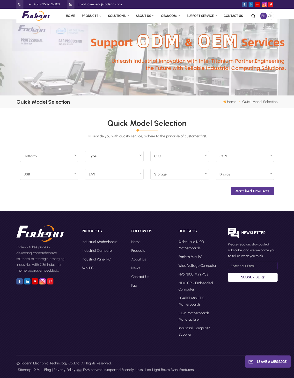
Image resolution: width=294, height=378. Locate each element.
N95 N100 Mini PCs (193, 274)
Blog (47, 370)
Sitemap (24, 370)
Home (70, 16)
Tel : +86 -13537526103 (38, 4)
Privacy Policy (64, 370)
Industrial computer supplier (194, 331)
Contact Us (233, 16)
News (135, 268)
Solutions (117, 16)
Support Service (200, 16)
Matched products (252, 191)
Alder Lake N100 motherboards (191, 245)
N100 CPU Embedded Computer (195, 286)
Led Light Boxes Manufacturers (169, 370)
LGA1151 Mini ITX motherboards (191, 301)
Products (90, 16)
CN (270, 16)
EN (263, 16)
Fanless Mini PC (190, 257)
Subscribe (253, 277)
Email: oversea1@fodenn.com (94, 4)
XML (38, 370)
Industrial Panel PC (96, 259)
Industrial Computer (97, 250)
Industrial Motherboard (100, 242)
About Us (143, 16)
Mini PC (88, 268)
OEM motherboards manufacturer (193, 316)
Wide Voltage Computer (197, 265)
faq (134, 285)
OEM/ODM (169, 16)
